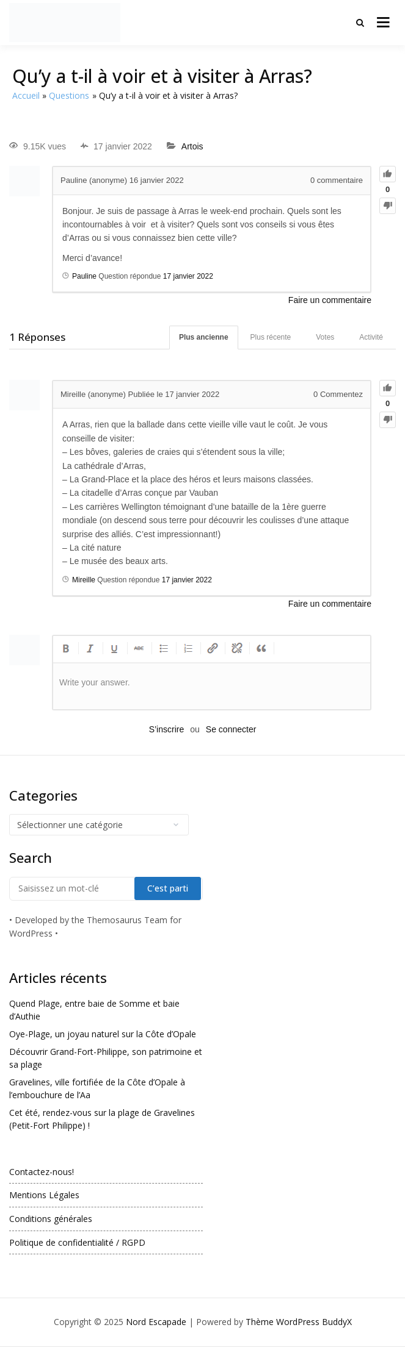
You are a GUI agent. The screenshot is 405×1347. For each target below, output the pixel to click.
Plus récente (270, 337)
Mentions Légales (44, 1195)
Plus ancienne (203, 337)
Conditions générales (50, 1218)
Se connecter (231, 729)
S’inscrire (166, 729)
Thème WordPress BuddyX (299, 1321)
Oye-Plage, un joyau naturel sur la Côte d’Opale (102, 1034)
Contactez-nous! (41, 1171)
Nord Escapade (156, 1321)
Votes (325, 337)
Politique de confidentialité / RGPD (77, 1242)
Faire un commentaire (329, 300)
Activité (371, 337)
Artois (192, 146)
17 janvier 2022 (188, 276)
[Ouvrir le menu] (383, 22)
